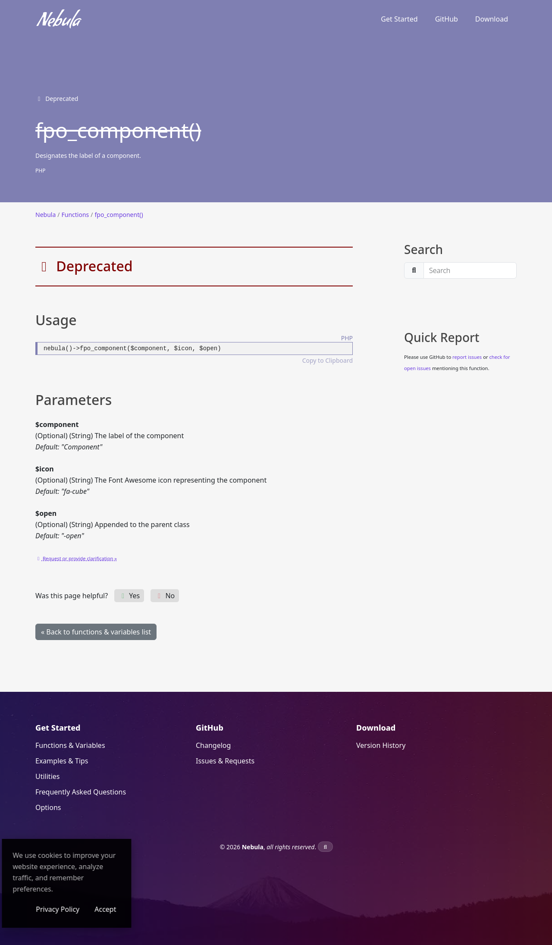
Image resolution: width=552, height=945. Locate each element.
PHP (40, 170)
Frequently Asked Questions (80, 792)
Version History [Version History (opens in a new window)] (380, 745)
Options (48, 807)
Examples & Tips (61, 761)
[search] (470, 270)
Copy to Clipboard (327, 360)
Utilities (47, 776)
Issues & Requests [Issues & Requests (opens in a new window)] (225, 761)
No (165, 595)
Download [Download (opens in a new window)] (491, 19)
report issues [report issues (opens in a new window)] (467, 357)
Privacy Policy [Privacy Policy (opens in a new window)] (116, 909)
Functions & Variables (70, 745)
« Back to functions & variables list (96, 632)
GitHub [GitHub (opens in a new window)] (446, 19)
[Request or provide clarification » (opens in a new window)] (76, 557)
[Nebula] (59, 19)
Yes (129, 595)
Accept (164, 909)
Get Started (399, 19)
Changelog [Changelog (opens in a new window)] (213, 745)
